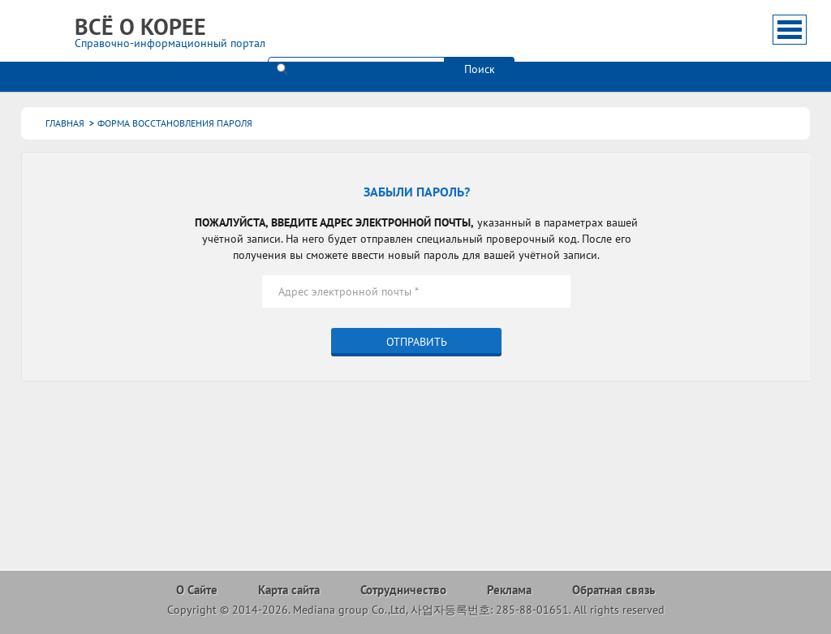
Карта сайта (289, 589)
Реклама (509, 589)
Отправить (416, 341)
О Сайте (196, 589)
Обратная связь (613, 589)
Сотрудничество (403, 589)
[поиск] (356, 28)
